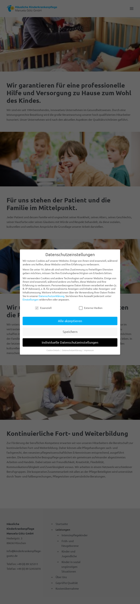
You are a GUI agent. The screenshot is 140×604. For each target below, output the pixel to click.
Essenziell (43, 305)
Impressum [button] (89, 348)
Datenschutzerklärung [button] (72, 348)
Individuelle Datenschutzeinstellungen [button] (70, 340)
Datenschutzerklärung (51, 293)
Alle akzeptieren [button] (70, 319)
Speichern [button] (70, 329)
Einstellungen (31, 297)
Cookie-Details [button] (53, 348)
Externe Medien (90, 305)
